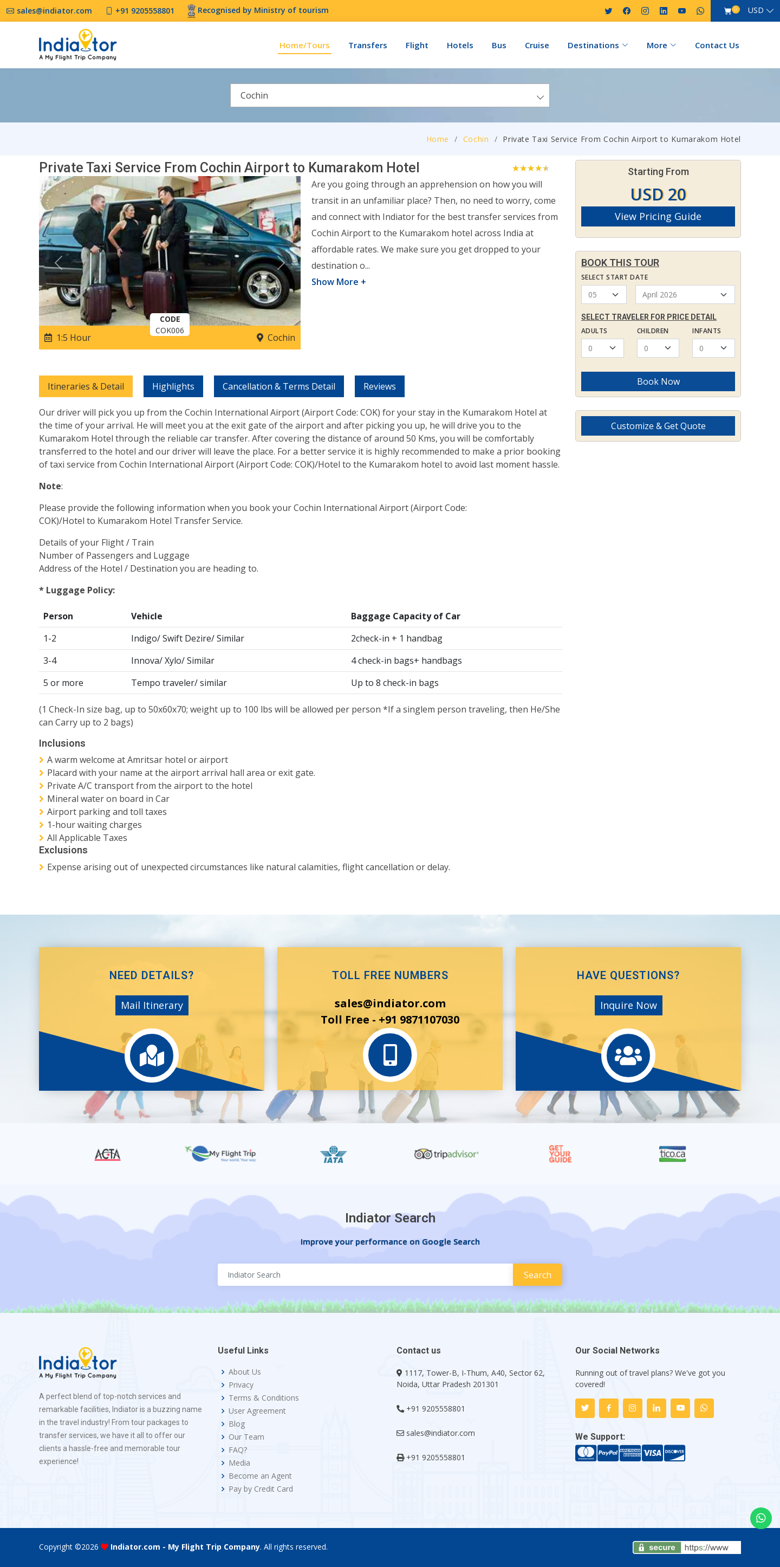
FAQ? (238, 1450)
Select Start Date (614, 277)
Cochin (476, 139)
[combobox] (390, 95)
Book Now (658, 381)
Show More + (338, 282)
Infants (706, 330)
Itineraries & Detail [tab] (86, 386)
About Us (245, 1372)
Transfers (367, 45)
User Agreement (257, 1411)
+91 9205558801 (435, 1408)
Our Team (246, 1437)
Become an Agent (260, 1476)
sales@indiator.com (440, 1433)
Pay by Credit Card (261, 1489)
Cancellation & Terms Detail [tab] (279, 386)
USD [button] (756, 10)
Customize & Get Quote (658, 426)
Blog (237, 1424)
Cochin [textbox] (254, 95)
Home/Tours (305, 45)
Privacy (241, 1385)
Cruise (537, 45)
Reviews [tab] (379, 386)
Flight (417, 45)
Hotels (460, 45)
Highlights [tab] (173, 386)
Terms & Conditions (264, 1398)
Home (438, 139)
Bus (499, 45)
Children (653, 330)
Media (239, 1463)
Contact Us (717, 45)
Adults (594, 330)
